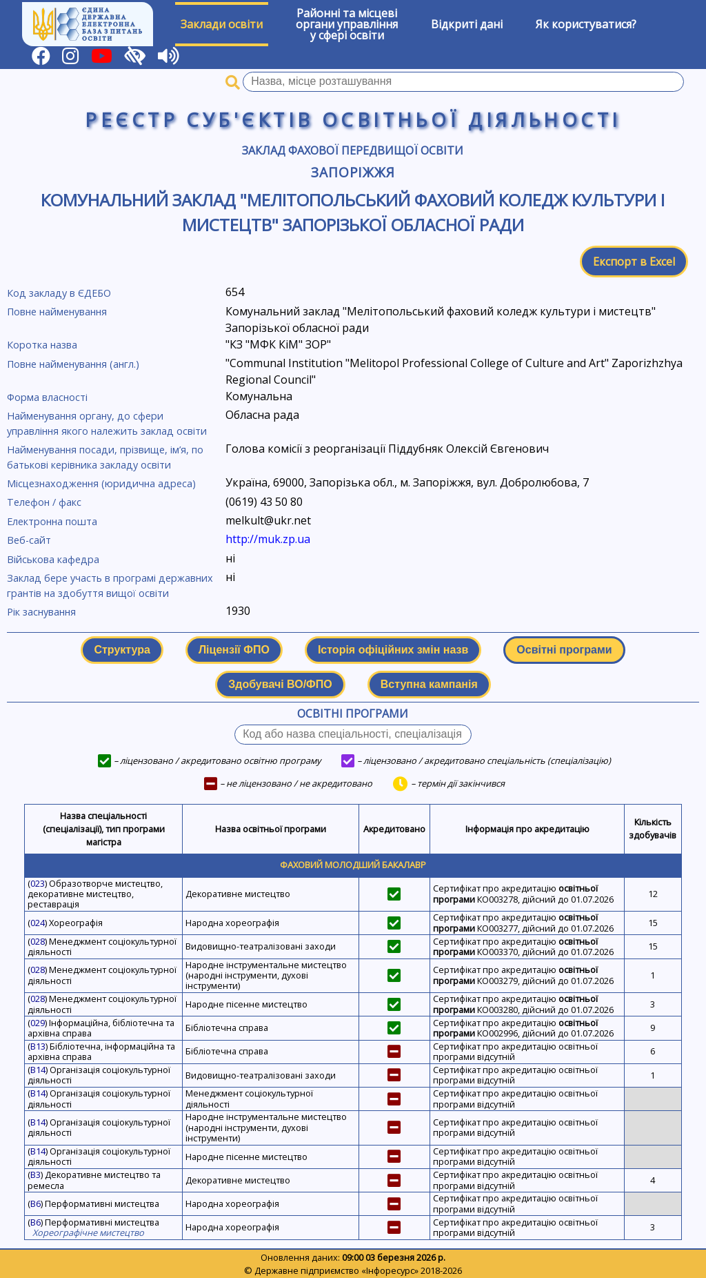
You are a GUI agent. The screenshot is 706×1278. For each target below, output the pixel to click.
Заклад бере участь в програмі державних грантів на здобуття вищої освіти (110, 585)
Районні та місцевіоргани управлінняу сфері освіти (347, 24)
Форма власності (47, 397)
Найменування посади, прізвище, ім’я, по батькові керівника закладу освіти (105, 457)
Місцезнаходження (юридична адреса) (101, 483)
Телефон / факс (44, 502)
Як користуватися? (586, 24)
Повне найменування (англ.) (73, 364)
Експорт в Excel (634, 261)
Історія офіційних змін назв (393, 650)
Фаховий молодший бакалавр (353, 864)
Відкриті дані (467, 24)
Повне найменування (57, 311)
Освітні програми (564, 650)
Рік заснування (41, 611)
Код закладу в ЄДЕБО (59, 292)
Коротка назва (42, 344)
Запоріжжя (353, 172)
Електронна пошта (52, 521)
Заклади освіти (222, 24)
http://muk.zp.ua (267, 539)
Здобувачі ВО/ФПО (280, 684)
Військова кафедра (53, 559)
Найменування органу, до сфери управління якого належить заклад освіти (107, 423)
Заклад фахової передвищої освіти (352, 150)
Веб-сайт (29, 540)
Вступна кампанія (429, 684)
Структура (122, 650)
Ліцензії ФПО (234, 650)
